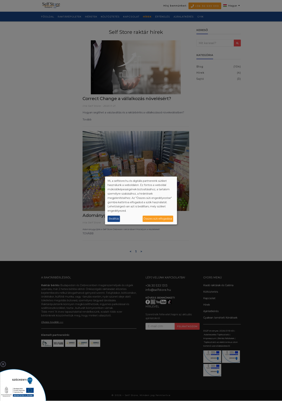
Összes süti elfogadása (158, 218)
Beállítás (114, 218)
